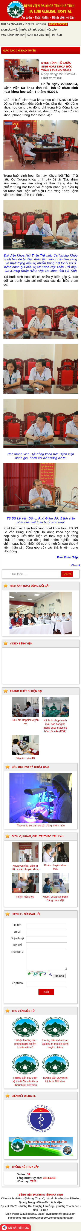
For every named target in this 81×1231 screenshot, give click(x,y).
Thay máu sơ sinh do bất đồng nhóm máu (40, 824)
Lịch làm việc (9, 29)
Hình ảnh (56, 35)
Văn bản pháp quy (12, 35)
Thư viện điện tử (23, 1010)
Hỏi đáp (52, 29)
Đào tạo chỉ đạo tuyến (19, 50)
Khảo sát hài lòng (32, 29)
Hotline (51, 24)
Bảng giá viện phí (37, 35)
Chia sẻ (75, 565)
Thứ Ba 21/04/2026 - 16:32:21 (17, 24)
